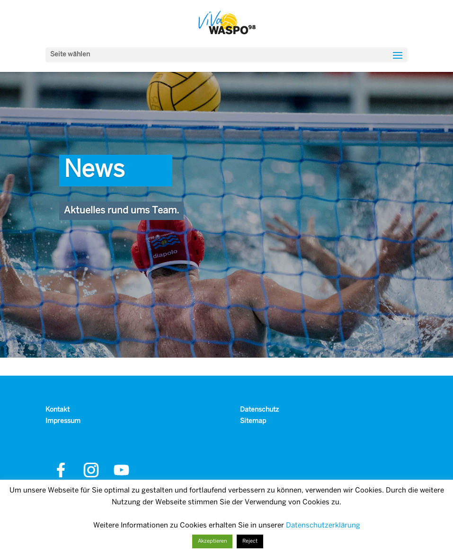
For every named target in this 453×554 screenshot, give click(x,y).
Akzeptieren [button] (212, 541)
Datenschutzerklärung (323, 525)
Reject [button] (250, 541)
